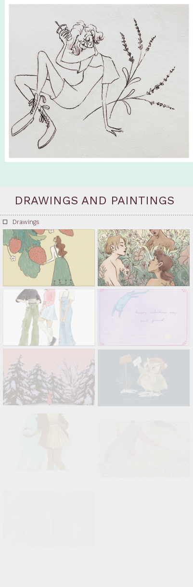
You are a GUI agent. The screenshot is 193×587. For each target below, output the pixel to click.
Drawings (26, 221)
